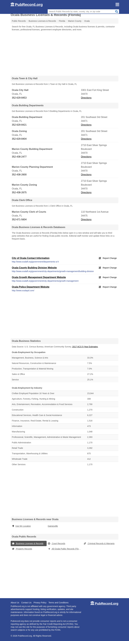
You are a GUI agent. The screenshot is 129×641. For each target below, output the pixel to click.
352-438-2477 (19, 156)
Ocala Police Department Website (30, 287)
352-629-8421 (19, 125)
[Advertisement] (64, 53)
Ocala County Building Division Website (34, 267)
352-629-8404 (19, 139)
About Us (15, 602)
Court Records (56, 543)
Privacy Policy (40, 602)
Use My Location (21, 526)
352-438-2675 (19, 192)
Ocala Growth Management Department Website (39, 277)
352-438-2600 (19, 174)
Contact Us (26, 602)
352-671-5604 (19, 219)
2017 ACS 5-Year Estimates (85, 346)
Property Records (22, 549)
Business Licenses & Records (27, 543)
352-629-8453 (19, 97)
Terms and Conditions (58, 602)
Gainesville (53, 526)
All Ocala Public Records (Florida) (65, 549)
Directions (86, 97)
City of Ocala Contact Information (30, 258)
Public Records (19, 21)
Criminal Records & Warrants (99, 543)
